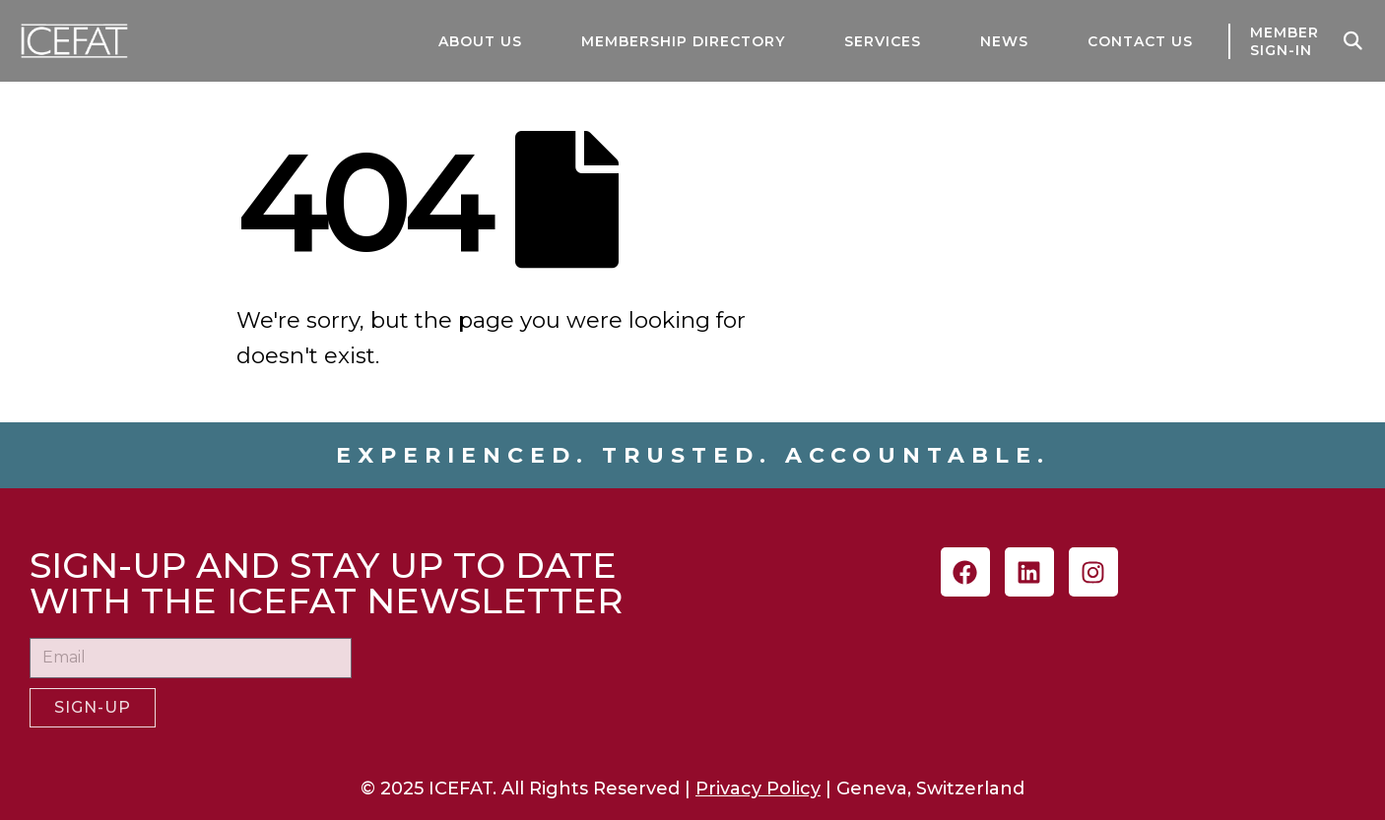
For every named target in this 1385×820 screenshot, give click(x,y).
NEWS (1004, 41)
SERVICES (882, 41)
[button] (1353, 41)
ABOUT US (480, 41)
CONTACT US (1140, 41)
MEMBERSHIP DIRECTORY (683, 41)
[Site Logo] (59, 41)
